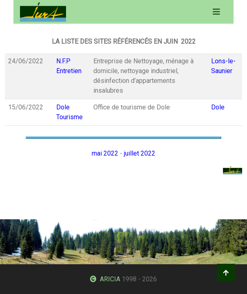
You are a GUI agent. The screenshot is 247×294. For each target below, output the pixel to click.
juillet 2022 (139, 153)
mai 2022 (105, 153)
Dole (218, 107)
